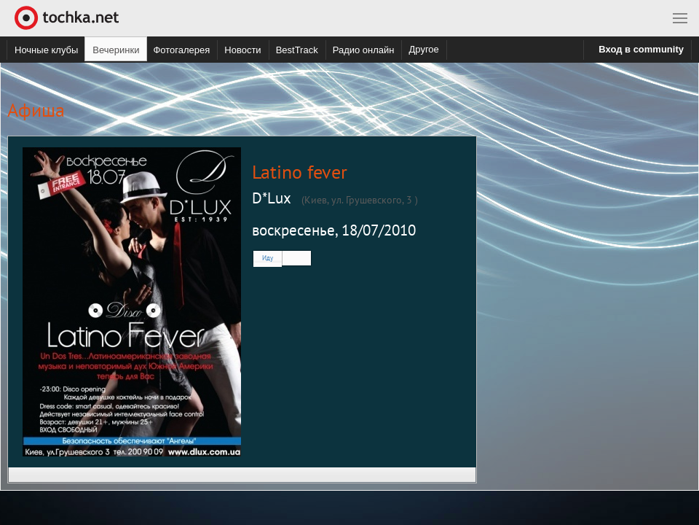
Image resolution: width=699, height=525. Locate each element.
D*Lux (271, 198)
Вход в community (641, 49)
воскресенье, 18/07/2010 (334, 230)
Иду (267, 258)
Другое (423, 49)
